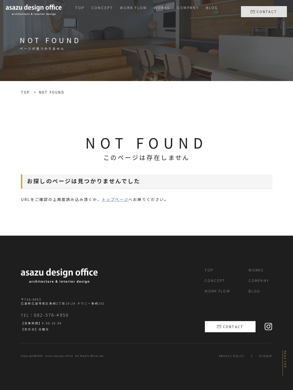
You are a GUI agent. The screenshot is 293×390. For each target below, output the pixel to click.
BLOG (212, 7)
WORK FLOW (133, 7)
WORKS (162, 7)
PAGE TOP (285, 359)
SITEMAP (265, 356)
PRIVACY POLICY (232, 356)
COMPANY (188, 7)
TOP (79, 7)
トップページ (115, 199)
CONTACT (267, 11)
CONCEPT (102, 7)
